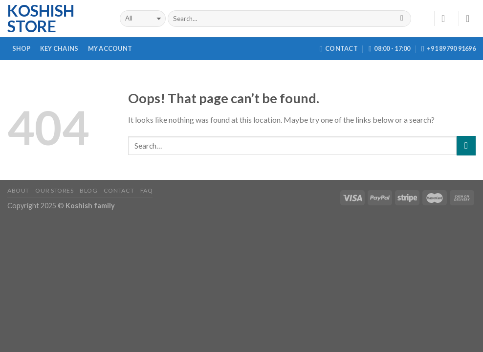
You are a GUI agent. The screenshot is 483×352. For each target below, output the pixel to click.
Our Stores (54, 190)
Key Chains (59, 48)
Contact (119, 190)
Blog (88, 190)
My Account (110, 48)
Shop (21, 48)
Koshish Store (40, 18)
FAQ (146, 190)
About (18, 190)
